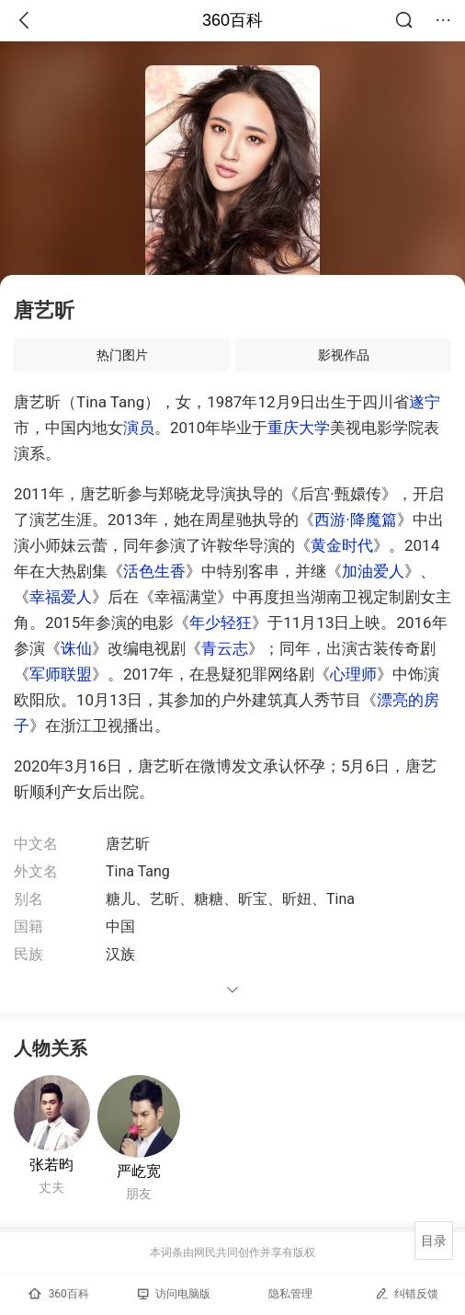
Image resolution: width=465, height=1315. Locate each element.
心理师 (353, 674)
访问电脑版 (174, 1293)
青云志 (224, 648)
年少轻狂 (220, 622)
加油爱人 (373, 571)
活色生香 (154, 571)
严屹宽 (139, 1171)
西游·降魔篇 (355, 519)
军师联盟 (60, 674)
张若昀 (51, 1164)
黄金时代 (342, 545)
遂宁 (424, 402)
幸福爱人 (60, 597)
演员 (138, 427)
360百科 (232, 20)
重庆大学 (298, 427)
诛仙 (76, 648)
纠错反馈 (406, 1293)
